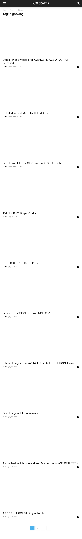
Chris (5, 67)
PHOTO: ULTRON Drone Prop (20, 263)
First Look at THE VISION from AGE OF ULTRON (32, 163)
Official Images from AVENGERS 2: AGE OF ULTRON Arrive (38, 363)
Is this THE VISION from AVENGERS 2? (27, 313)
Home (5, 10)
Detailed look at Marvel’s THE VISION (25, 113)
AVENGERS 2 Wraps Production (22, 213)
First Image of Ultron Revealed (21, 413)
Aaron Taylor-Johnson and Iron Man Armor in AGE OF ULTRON (41, 463)
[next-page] (48, 528)
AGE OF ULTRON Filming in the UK (23, 513)
